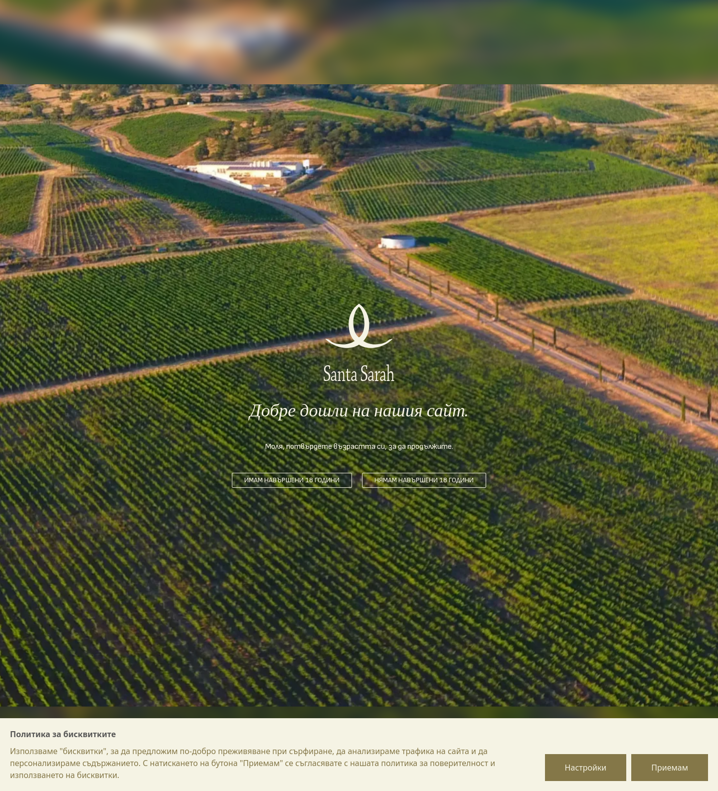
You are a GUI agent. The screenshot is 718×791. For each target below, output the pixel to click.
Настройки (586, 767)
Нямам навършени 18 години (424, 480)
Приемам (669, 767)
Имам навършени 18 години (292, 480)
